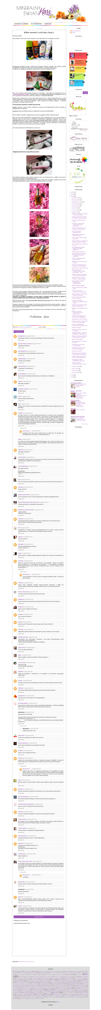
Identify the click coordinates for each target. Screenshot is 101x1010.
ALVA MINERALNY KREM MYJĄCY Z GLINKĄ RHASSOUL (78, 248)
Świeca (74, 995)
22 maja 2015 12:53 (28, 758)
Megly (19, 439)
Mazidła (61, 984)
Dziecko (21, 976)
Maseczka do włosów (43, 982)
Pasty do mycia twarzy (37, 989)
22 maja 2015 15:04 (28, 789)
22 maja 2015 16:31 (38, 804)
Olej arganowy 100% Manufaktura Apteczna (78, 360)
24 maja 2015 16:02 (30, 881)
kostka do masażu (43, 979)
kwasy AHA (44, 981)
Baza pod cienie (67, 972)
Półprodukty (80, 991)
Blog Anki (73, 408)
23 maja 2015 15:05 (28, 843)
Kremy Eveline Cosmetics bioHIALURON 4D (78, 235)
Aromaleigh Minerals (76, 971)
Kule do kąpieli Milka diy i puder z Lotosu (79, 259)
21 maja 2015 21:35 (25, 404)
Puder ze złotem (46, 992)
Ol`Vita (54, 988)
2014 (72, 375)
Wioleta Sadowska (23, 743)
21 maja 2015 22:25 (28, 544)
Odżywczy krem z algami (25, 988)
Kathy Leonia (21, 647)
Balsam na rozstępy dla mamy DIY (79, 308)
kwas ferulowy (35, 981)
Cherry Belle (21, 735)
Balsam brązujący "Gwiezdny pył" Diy (79, 342)
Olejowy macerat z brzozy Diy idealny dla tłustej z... (79, 294)
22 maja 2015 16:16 (33, 796)
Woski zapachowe (50, 997)
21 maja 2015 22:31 (26, 553)
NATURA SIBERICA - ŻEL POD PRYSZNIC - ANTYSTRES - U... (79, 333)
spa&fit (32, 995)
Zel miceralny (67, 997)
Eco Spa (27, 976)
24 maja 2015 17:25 (29, 889)
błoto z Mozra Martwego (21, 974)
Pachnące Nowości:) (77, 351)
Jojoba (17, 979)
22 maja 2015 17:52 (30, 828)
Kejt (19, 404)
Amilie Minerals (52, 971)
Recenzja (55, 992)
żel (82, 997)
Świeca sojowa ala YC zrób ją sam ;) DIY (79, 238)
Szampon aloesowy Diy (56, 995)
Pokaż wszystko (85, 423)
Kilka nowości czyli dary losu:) (80, 268)
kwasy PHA (52, 981)
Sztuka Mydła (67, 995)
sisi (19, 527)
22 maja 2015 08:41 (28, 671)
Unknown (20, 413)
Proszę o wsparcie (80, 409)
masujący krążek (43, 984)
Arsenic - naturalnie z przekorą (76, 391)
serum (48, 994)
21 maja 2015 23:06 (28, 582)
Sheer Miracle (84, 994)
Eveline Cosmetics (83, 976)
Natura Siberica (68, 986)
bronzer (30, 974)
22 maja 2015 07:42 (32, 637)
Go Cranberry (34, 978)
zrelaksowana (22, 853)
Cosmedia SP (38, 974)
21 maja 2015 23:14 (33, 591)
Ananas (60, 971)
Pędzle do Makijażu (68, 989)
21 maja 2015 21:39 (36, 431)
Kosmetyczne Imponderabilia (26, 804)
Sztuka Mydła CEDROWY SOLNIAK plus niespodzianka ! (78, 282)
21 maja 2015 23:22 (28, 599)
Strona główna (21, 24)
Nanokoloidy (59, 986)
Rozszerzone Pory (19, 994)
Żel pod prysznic (31, 998)
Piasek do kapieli (79, 989)
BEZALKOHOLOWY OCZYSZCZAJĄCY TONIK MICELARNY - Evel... (78, 271)
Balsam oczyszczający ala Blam (55, 972)
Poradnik (71, 991)
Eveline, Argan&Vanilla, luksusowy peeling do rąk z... (80, 325)
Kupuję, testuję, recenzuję (24, 343)
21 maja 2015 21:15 (31, 366)
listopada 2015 (76, 200)
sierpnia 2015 (75, 206)
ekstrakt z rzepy (58, 976)
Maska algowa (81, 982)
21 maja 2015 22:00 (28, 487)
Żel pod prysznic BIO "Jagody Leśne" (79, 288)
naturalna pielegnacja (79, 986)
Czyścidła (70, 974)
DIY (85, 974)
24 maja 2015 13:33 (37, 861)
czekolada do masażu (60, 974)
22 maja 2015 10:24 (29, 695)
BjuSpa (81, 972)
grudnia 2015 (75, 198)
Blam (86, 972)
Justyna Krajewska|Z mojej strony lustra (28, 502)
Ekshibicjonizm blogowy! (78, 251)
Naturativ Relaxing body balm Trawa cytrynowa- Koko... (79, 336)
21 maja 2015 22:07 (44, 502)
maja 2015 (74, 212)
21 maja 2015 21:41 (30, 457)
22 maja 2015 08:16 (30, 647)
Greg (19, 396)
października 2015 (77, 202)
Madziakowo (21, 695)
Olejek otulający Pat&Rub (78, 285)
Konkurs (34, 979)
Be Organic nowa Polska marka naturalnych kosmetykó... (78, 224)
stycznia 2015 (75, 372)
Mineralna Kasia (26, 431)
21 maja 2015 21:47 (32, 466)
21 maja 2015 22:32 (28, 560)
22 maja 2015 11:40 (29, 712)
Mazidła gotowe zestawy (73, 984)
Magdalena (21, 599)
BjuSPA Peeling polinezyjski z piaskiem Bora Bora (79, 305)
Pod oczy (43, 991)
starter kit (39, 995)
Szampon (46, 995)
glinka (27, 978)
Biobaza (75, 972)
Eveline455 (21, 607)
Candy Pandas (21, 457)
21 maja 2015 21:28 (25, 396)
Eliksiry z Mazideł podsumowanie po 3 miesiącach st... (77, 312)
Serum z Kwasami (58, 994)
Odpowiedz (21, 340)
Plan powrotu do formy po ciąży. (78, 220)
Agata (19, 655)
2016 (72, 194)
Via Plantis (20, 997)
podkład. (63, 991)
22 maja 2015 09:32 (28, 688)
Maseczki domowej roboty (69, 982)
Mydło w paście (36, 986)
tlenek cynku (82, 995)
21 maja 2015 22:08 (28, 518)
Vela (19, 479)
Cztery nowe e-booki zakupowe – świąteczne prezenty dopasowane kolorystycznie (81, 395)
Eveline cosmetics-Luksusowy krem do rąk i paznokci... (80, 321)
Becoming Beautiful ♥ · (76, 383)
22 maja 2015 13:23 (36, 768)
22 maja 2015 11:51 (32, 743)
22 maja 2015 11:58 (33, 728)
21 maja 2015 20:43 (36, 343)
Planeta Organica (24, 991)
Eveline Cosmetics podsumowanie (76, 231)
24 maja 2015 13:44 (36, 874)
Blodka (20, 680)
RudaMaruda (21, 336)
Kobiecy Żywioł (22, 366)
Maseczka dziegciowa (56, 982)
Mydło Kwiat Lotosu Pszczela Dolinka (79, 262)
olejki (76, 988)
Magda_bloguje (22, 358)
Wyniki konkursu (76, 327)
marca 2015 (75, 368)
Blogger (57, 1001)
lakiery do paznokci (62, 981)
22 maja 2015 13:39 (25, 780)
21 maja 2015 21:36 (28, 413)
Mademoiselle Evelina (24, 494)
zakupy (59, 997)
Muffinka (20, 671)
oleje (70, 988)
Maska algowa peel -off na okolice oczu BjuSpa (78, 348)
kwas (28, 981)
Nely (19, 780)
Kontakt (48, 24)
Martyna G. (21, 789)
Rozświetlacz (29, 994)
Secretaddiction (22, 373)
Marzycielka (21, 881)
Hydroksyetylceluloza (45, 978)
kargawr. (20, 536)
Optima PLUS (83, 988)
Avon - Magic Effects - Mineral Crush (80, 244)
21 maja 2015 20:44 (31, 351)
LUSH (76, 981)
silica (17, 995)
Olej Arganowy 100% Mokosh (79, 319)
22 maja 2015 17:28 (31, 819)
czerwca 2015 (75, 210)
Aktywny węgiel (17, 971)
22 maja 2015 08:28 (30, 662)
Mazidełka (53, 984)
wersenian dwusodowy (30, 997)
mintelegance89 (22, 351)
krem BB (60, 979)
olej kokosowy (62, 988)
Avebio (84, 971)
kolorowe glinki (25, 979)
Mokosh (70, 985)
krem (52, 979)
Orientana (16, 989)
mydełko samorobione (80, 985)
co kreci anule (22, 662)
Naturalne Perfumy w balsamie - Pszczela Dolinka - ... (80, 214)
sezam (77, 994)
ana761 (20, 906)
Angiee (20, 381)
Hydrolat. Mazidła (67, 978)
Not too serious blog (23, 591)
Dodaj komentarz (38, 916)
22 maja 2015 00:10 (28, 607)
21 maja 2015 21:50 (25, 479)
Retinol (73, 992)
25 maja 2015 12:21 (27, 897)
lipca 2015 (74, 208)
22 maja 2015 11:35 (32, 703)
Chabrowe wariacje (23, 389)
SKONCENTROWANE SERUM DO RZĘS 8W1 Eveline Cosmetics (79, 255)
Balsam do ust (42, 972)
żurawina (39, 998)
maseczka (32, 982)
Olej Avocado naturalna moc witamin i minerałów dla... (79, 265)
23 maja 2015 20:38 (30, 853)
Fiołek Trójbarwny (19, 978)
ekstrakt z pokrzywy (47, 976)
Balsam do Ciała (32, 972)
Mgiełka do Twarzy (20, 985)
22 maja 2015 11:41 (29, 735)
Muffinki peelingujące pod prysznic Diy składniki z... (79, 316)
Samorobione (39, 994)
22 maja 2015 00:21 (27, 614)
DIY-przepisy (36, 24)
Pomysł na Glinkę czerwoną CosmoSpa (79, 330)
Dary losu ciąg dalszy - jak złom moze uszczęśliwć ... (79, 228)
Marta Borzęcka (22, 835)
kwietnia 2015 (75, 366)
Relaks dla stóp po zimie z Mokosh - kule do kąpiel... (79, 278)
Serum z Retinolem (69, 994)
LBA (71, 981)
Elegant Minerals (68, 976)
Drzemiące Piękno (23, 703)
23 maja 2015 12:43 (31, 835)
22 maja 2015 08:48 (27, 680)
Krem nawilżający (78, 979)
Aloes (34, 971)
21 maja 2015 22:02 (34, 494)
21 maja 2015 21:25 (32, 389)
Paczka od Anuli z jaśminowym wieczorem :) (79, 363)
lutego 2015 (75, 370)
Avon (14, 972)
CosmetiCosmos (22, 819)
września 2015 (75, 204)
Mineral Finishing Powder (44, 985)
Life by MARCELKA (23, 466)
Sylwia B (20, 897)
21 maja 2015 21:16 (31, 373)
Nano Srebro (51, 986)
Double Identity (22, 828)
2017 (72, 192)
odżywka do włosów (37, 988)
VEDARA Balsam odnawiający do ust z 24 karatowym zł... (79, 275)
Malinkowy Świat (22, 637)
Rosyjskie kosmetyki (82, 992)
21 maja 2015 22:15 (24, 527)
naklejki (44, 986)
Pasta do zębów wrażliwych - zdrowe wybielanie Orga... (79, 357)
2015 (72, 196)
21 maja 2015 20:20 (29, 336)
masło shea (34, 983)
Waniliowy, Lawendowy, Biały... (26, 509)
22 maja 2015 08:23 (26, 655)
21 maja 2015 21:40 (28, 449)
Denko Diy (78, 974)
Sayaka (20, 622)
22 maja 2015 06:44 (28, 629)
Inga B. (20, 553)
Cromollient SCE (49, 974)
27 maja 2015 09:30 (26, 906)
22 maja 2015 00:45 (27, 622)
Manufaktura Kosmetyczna (21, 982)
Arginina (66, 971)
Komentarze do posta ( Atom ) (26, 961)
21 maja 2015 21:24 (26, 381)
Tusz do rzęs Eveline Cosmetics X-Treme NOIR (79, 291)
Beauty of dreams (75, 400)
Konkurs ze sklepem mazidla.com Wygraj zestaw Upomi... (79, 301)
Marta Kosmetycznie (23, 796)
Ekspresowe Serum (35, 976)
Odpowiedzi (23, 428)
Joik (86, 978)
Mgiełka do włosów (31, 985)
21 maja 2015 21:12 (30, 358)
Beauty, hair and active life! (77, 416)
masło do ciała (26, 983)
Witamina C (41, 997)
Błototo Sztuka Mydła (77, 339)
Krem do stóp (68, 979)
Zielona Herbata (76, 997)
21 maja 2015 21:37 (26, 439)
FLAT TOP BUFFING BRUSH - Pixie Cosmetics (79, 297)
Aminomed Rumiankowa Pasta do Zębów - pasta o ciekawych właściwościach (80, 404)
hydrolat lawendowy (56, 978)
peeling (49, 989)
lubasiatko (21, 544)
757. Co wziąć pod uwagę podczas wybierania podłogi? (81, 419)
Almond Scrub (27, 971)
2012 (72, 377)
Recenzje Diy (66, 992)
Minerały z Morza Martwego (60, 985)
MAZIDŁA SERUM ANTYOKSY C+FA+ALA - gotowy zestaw (79, 217)
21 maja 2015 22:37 (36, 574)
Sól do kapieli (24, 995)
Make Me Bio (84, 981)
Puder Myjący (26, 992)
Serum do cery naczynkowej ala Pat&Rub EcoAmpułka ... (79, 353)
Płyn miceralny (34, 991)
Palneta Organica (25, 989)
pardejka (20, 614)
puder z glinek (36, 992)
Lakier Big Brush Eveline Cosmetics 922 (78, 345)
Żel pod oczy (23, 998)
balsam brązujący (22, 972)
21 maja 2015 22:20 (27, 536)
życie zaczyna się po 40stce (25, 861)
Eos (75, 976)
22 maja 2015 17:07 (28, 811)
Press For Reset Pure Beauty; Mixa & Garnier (81, 385)
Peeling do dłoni (59, 989)
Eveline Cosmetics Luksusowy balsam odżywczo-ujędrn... (80, 241)
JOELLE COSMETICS (78, 978)
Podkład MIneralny (53, 991)
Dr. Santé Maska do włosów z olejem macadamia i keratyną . (79, 62)
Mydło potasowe (27, 986)
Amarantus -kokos (42, 971)
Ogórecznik (47, 988)
